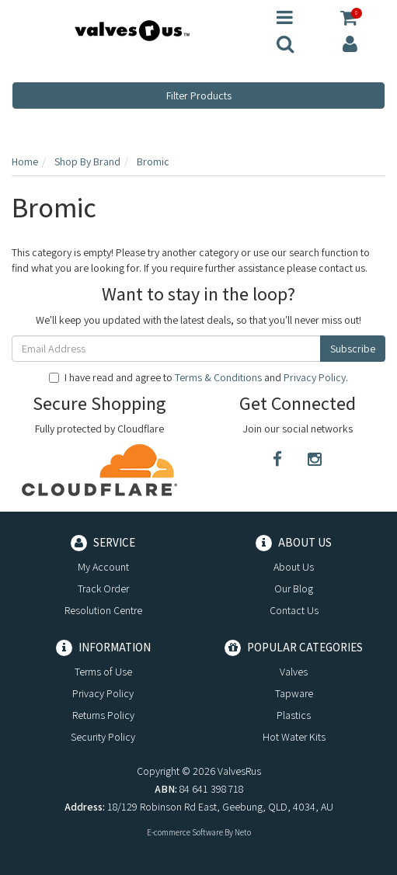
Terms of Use (103, 672)
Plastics (294, 715)
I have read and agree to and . (198, 377)
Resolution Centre (103, 610)
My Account (103, 567)
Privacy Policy (315, 377)
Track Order (103, 588)
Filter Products (199, 95)
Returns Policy (103, 715)
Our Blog (293, 588)
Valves (294, 672)
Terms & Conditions (218, 377)
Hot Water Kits (294, 737)
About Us (293, 567)
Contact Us (294, 610)
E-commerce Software (185, 832)
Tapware (294, 693)
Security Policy (103, 737)
